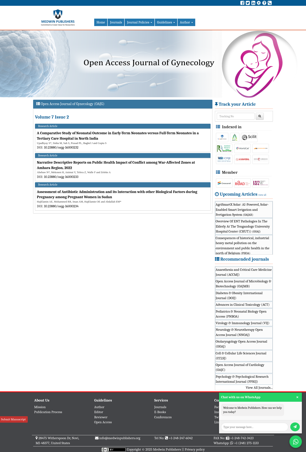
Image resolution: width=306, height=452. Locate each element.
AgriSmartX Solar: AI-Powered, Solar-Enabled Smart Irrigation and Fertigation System (242, 210)
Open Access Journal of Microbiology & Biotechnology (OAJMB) (243, 283)
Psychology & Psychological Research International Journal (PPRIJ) (242, 379)
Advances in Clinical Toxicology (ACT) (243, 305)
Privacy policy (195, 449)
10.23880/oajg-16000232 (61, 147)
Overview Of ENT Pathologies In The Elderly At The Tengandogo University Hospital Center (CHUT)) (243, 226)
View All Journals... (259, 388)
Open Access (103, 422)
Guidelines (166, 22)
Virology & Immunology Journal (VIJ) (243, 323)
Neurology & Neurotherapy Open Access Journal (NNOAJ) (239, 332)
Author (186, 22)
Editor (98, 412)
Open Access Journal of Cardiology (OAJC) (240, 367)
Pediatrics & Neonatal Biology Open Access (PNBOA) (241, 313)
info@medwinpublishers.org (119, 438)
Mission (40, 407)
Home (100, 22)
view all (262, 194)
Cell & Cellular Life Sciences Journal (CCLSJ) (241, 355)
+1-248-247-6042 (181, 438)
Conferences (163, 417)
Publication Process (48, 412)
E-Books (160, 412)
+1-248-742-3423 (241, 438)
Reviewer (100, 417)
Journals (116, 22)
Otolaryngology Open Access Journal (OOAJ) (241, 343)
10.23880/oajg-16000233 (61, 177)
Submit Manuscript (13, 419)
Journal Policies (139, 22)
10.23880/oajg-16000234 (61, 206)
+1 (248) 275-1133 (246, 443)
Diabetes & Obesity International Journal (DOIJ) (239, 295)
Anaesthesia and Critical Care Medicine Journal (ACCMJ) (244, 272)
